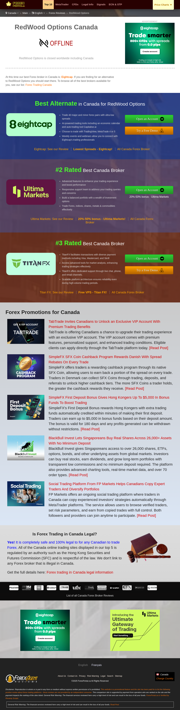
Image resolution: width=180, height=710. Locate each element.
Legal (102, 676)
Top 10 (48, 4)
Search (110, 676)
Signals (101, 4)
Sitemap (118, 676)
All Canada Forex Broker (133, 151)
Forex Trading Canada (38, 84)
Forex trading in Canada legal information (76, 571)
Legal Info (87, 4)
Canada (12, 13)
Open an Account (150, 119)
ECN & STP (115, 4)
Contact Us (72, 676)
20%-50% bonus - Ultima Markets (151, 196)
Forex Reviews (57, 13)
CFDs (75, 4)
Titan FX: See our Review (56, 295)
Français (97, 665)
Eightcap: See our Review (51, 151)
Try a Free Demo (150, 130)
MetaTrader (62, 4)
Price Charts (163, 4)
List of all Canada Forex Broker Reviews (90, 595)
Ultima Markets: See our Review (52, 221)
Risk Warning (93, 676)
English (38, 13)
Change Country (164, 678)
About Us (62, 676)
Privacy (82, 676)
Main (25, 13)
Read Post (114, 705)
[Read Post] (158, 348)
